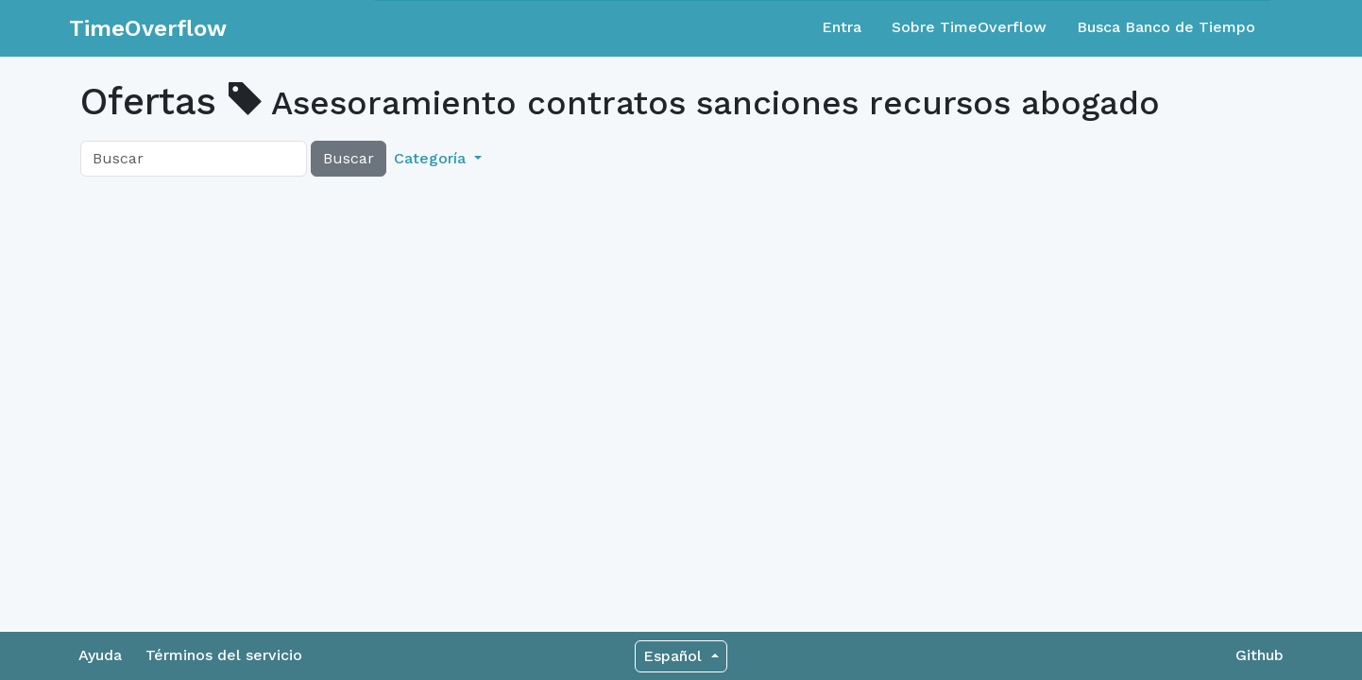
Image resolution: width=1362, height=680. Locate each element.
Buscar (348, 158)
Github (1259, 655)
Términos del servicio (223, 655)
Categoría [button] (432, 158)
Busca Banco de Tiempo (1166, 27)
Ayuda (100, 655)
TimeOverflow (148, 28)
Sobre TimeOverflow (969, 27)
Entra (841, 27)
